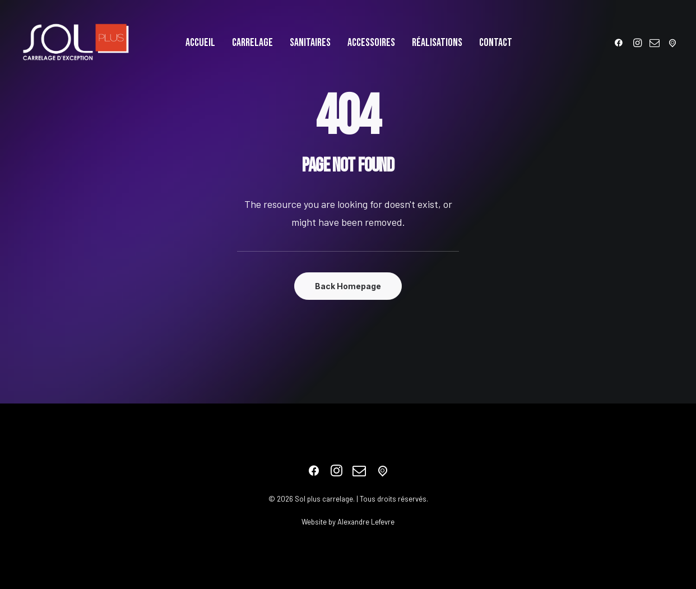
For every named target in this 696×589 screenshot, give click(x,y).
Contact (495, 42)
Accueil (200, 42)
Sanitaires (310, 42)
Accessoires (371, 42)
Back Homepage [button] (348, 286)
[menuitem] (200, 42)
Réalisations (437, 42)
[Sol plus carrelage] (75, 42)
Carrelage (252, 42)
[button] (621, 42)
